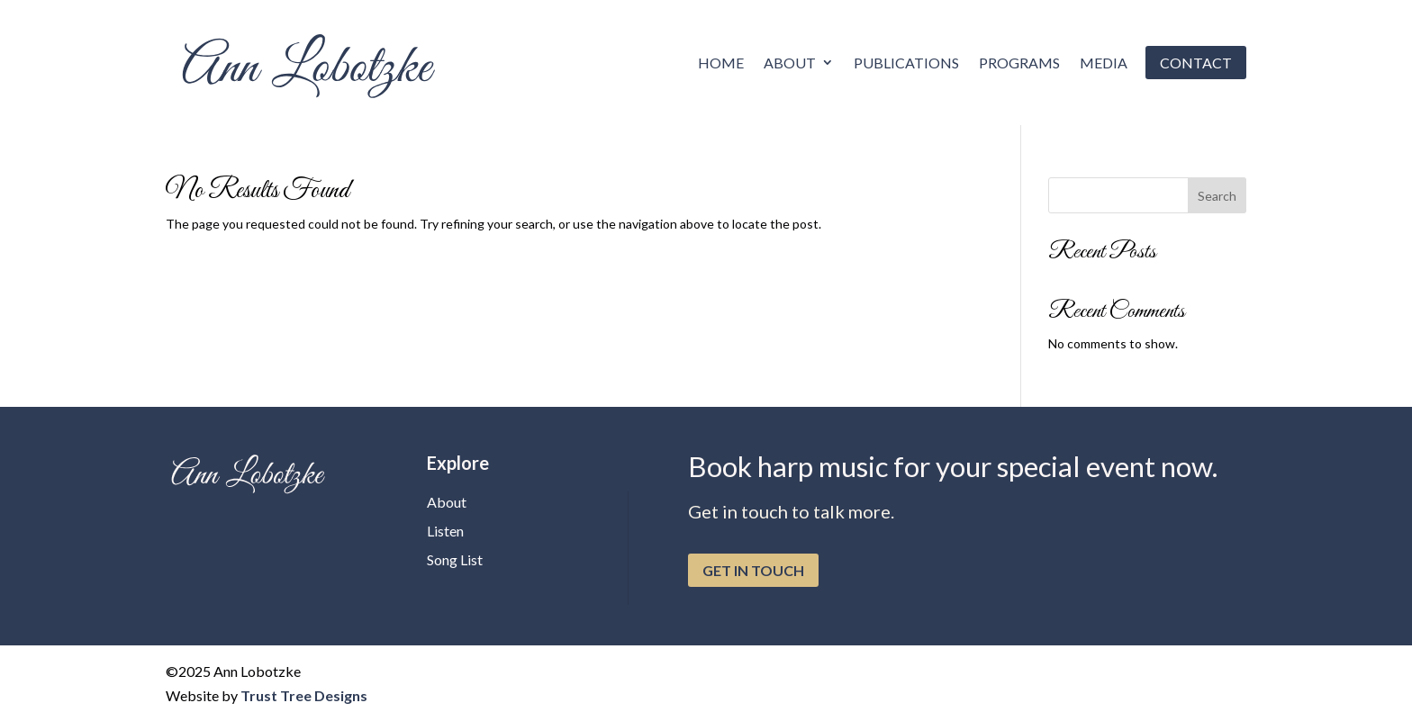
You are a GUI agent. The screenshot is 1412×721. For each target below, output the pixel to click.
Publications (906, 62)
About (790, 62)
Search (1217, 195)
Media (1103, 62)
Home (721, 62)
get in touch (753, 570)
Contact (1196, 62)
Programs (1019, 62)
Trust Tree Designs (303, 695)
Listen (445, 530)
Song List (455, 559)
